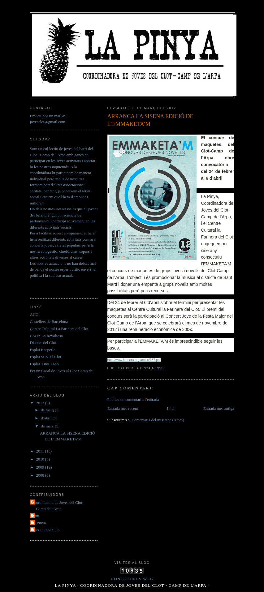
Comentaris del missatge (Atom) (158, 420)
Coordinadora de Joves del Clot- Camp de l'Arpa (58, 505)
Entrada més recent (122, 408)
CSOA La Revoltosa (46, 335)
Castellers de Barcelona (49, 321)
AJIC (34, 314)
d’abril (47, 418)
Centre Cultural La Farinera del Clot (59, 328)
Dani (35, 515)
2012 (40, 403)
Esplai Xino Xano (44, 364)
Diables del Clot (43, 342)
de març (48, 426)
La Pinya (39, 523)
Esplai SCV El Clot (45, 356)
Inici (171, 408)
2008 (40, 475)
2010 (40, 459)
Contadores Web (132, 579)
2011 (40, 451)
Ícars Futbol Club (46, 530)
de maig (48, 410)
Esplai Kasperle (42, 349)
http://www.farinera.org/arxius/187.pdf (134, 360)
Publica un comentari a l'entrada (133, 399)
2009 (40, 467)
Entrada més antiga (218, 408)
